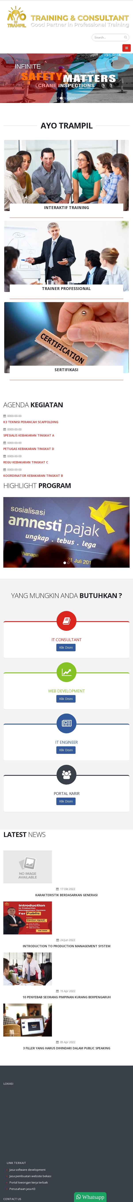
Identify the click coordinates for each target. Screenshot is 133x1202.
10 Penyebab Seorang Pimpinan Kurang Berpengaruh (67, 997)
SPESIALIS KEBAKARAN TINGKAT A (28, 435)
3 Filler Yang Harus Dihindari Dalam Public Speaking (66, 1048)
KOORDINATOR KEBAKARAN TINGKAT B (33, 475)
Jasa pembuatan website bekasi (30, 1176)
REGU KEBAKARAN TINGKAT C (25, 462)
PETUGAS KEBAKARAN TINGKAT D (28, 449)
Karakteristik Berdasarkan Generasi (66, 895)
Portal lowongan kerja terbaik (29, 1182)
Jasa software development (28, 1170)
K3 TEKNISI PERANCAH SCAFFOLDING (30, 422)
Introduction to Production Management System (66, 946)
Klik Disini (66, 647)
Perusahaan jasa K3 (22, 1189)
